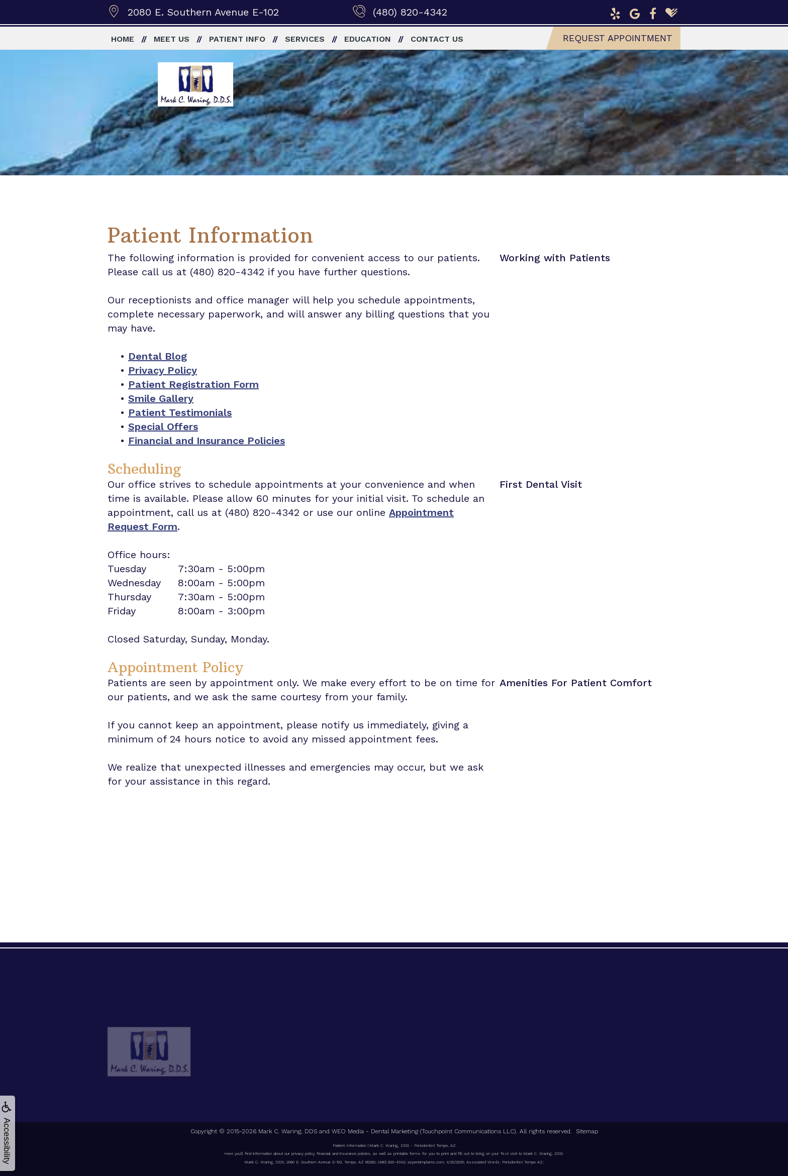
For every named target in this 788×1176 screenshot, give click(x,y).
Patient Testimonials (180, 412)
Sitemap (587, 1131)
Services (305, 39)
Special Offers (163, 426)
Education (367, 39)
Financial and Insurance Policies (206, 441)
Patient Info (237, 39)
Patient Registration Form (193, 384)
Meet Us (171, 39)
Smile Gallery (160, 398)
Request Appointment (617, 38)
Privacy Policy (162, 370)
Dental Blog (157, 356)
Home (122, 39)
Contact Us (437, 39)
